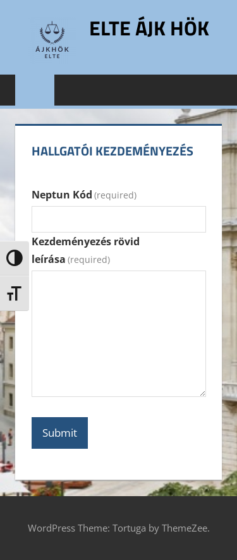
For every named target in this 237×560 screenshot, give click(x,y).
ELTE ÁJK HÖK (149, 28)
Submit (59, 432)
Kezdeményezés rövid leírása (86, 250)
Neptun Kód (84, 195)
